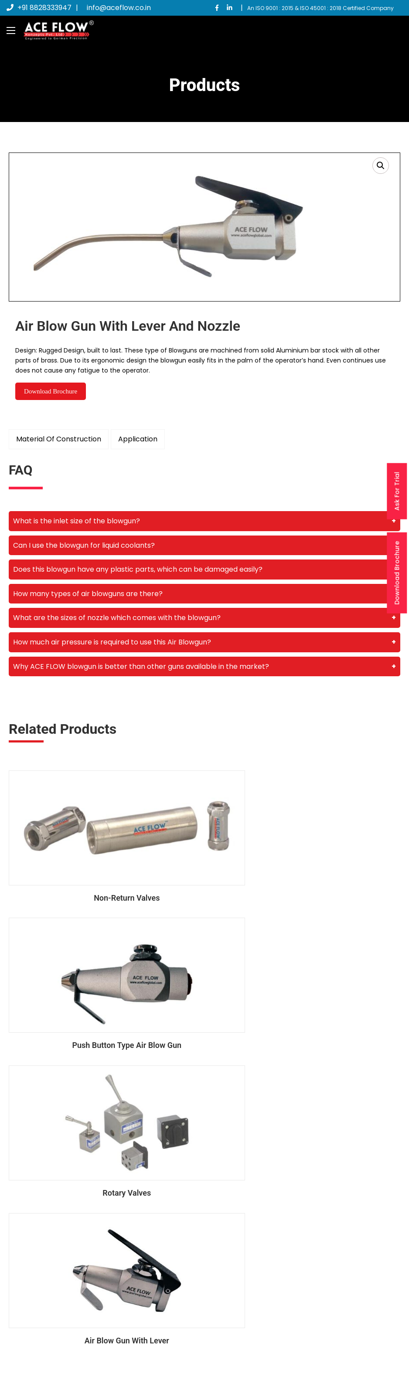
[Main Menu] (11, 30)
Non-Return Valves (103, 874)
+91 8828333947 (39, 8)
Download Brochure (396, 573)
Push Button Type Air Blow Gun (306, 874)
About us (234, 1258)
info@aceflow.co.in (119, 8)
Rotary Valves (103, 999)
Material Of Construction (58, 439)
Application (137, 439)
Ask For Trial (396, 491)
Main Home (238, 1243)
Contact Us (238, 1290)
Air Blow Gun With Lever (305, 999)
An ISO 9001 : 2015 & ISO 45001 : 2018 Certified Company (320, 8)
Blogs (228, 1275)
